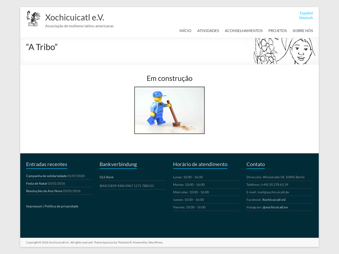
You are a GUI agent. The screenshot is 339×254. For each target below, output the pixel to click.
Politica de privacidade (61, 206)
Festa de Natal (36, 183)
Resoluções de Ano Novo (44, 191)
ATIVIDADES (208, 30)
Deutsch (306, 17)
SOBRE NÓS (303, 30)
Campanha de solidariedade (46, 176)
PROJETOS (277, 30)
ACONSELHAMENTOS (243, 30)
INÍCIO (185, 30)
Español (306, 13)
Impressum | (35, 206)
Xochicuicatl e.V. (74, 17)
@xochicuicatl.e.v (275, 207)
